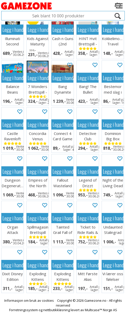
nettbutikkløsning (56, 310)
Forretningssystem (23, 310)
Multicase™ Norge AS (101, 310)
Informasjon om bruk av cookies (29, 300)
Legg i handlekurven (13, 29)
